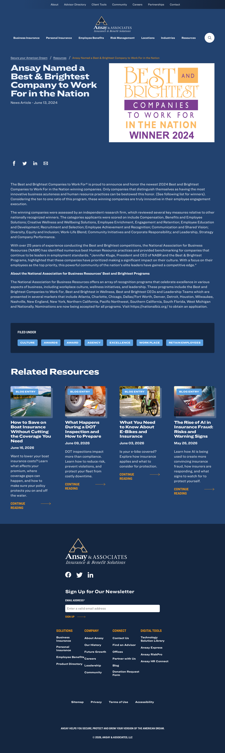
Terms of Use (118, 701)
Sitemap (77, 701)
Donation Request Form (125, 673)
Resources (189, 37)
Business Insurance (26, 37)
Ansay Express (151, 647)
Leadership (92, 665)
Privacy (96, 701)
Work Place (149, 342)
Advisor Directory (75, 4)
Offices (117, 651)
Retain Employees (185, 342)
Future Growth (95, 651)
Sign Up (69, 616)
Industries (168, 37)
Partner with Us (124, 658)
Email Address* (75, 600)
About (54, 4)
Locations (148, 37)
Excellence (120, 342)
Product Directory (69, 663)
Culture (27, 342)
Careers (137, 4)
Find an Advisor (124, 644)
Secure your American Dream (29, 57)
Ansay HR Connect (154, 661)
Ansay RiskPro (151, 654)
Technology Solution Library (153, 639)
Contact (175, 4)
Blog (115, 665)
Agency (94, 342)
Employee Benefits (91, 37)
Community (119, 4)
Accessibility (144, 701)
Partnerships (156, 4)
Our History (92, 644)
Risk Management (122, 37)
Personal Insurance (59, 37)
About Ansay (94, 638)
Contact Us (120, 638)
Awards (51, 342)
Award (72, 342)
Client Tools (99, 4)
